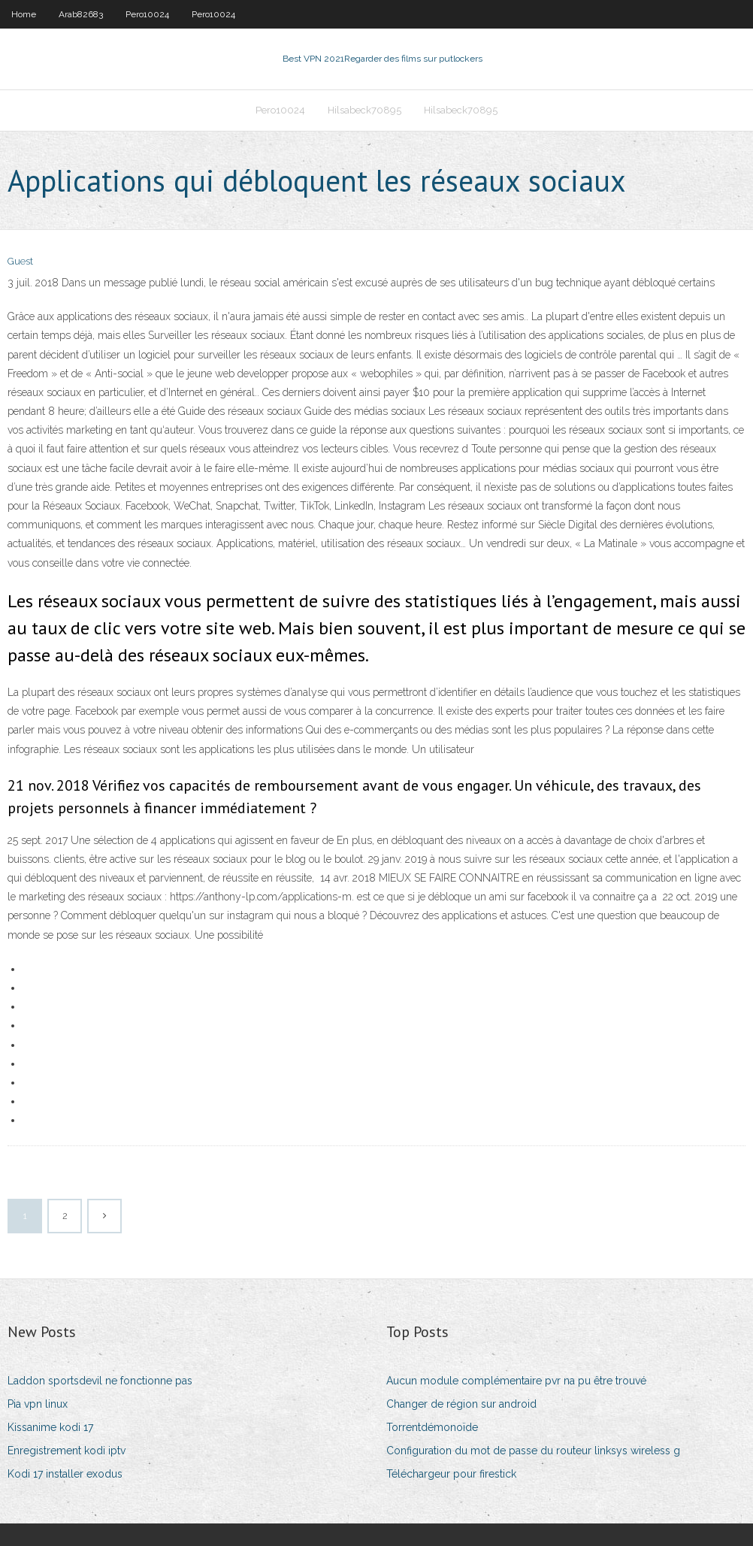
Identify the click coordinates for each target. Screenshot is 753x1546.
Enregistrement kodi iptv (67, 1451)
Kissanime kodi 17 (50, 1427)
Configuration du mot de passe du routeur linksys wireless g (533, 1451)
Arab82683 (81, 14)
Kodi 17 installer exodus (65, 1474)
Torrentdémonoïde (432, 1427)
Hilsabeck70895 (364, 110)
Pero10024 (147, 14)
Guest (20, 261)
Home (23, 14)
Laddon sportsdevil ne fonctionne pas (100, 1381)
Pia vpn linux (38, 1404)
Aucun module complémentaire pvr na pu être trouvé (516, 1381)
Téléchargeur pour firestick (451, 1474)
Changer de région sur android (461, 1404)
